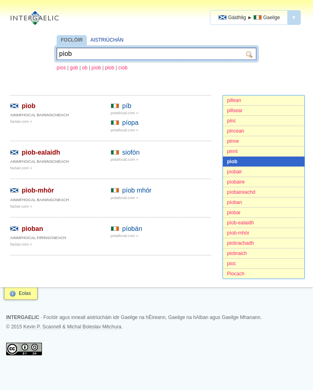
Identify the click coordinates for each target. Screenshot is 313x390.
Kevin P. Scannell (42, 327)
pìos (61, 68)
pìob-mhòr (238, 233)
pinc (231, 121)
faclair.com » (21, 121)
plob (110, 68)
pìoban (234, 202)
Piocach (236, 274)
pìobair (234, 172)
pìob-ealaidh (240, 223)
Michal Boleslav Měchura (94, 327)
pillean (234, 100)
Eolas (25, 293)
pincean (235, 131)
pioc (231, 263)
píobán (132, 228)
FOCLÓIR (72, 40)
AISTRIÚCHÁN (106, 40)
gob (74, 68)
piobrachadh (240, 243)
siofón (131, 152)
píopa (130, 122)
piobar (233, 212)
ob (84, 68)
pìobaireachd (241, 192)
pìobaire (236, 182)
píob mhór (137, 190)
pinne (233, 141)
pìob (232, 161)
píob (96, 68)
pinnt (232, 151)
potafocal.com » (125, 113)
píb (126, 105)
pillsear (234, 110)
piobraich (237, 253)
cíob (123, 68)
